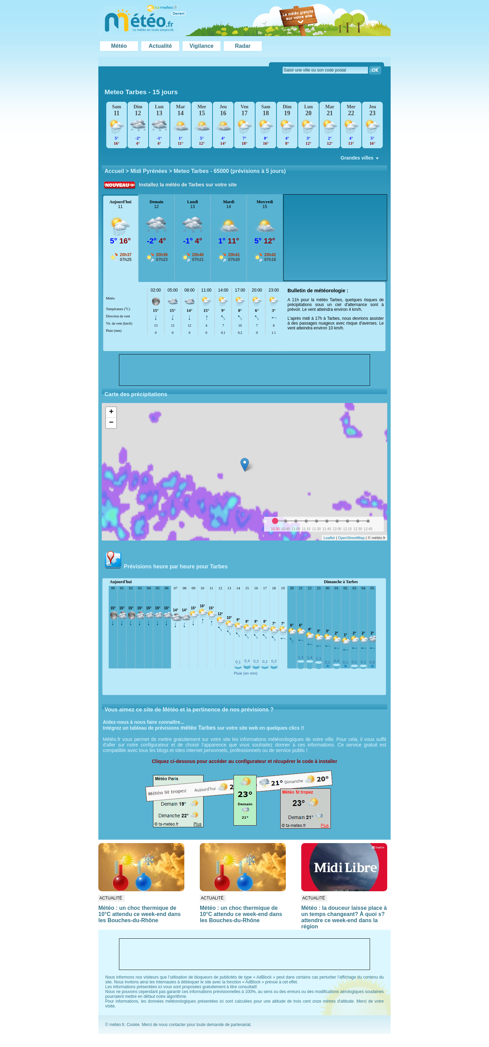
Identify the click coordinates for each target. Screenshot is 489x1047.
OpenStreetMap (351, 538)
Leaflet (329, 538)
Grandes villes (360, 159)
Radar (242, 46)
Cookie (133, 1024)
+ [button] (111, 412)
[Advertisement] (335, 238)
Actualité (160, 46)
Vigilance (201, 46)
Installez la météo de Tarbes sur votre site (188, 184)
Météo (119, 46)
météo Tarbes (198, 728)
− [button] (111, 423)
